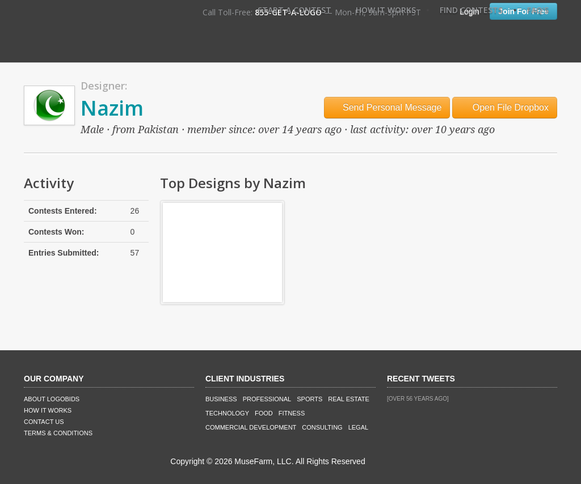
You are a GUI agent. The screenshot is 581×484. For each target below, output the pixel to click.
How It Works (386, 10)
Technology (227, 413)
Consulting (322, 427)
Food (264, 413)
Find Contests (471, 10)
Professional (267, 399)
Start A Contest (294, 10)
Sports (309, 399)
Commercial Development (250, 427)
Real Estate (348, 399)
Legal (358, 427)
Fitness (292, 413)
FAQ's (538, 10)
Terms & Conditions (58, 433)
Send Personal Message (387, 107)
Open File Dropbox (505, 107)
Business (221, 399)
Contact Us (44, 421)
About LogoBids (51, 399)
